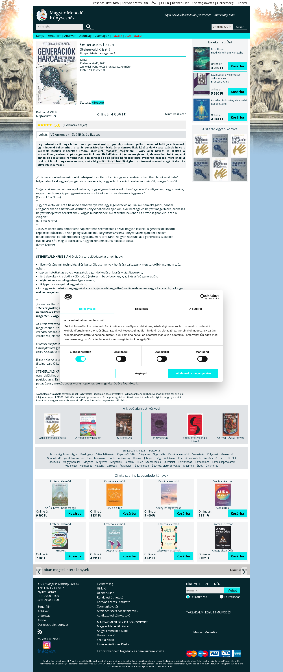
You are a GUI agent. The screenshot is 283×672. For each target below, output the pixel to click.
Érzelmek (188, 465)
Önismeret (212, 465)
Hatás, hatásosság (119, 458)
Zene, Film (54, 36)
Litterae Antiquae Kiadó (113, 644)
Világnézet (71, 465)
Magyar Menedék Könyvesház (100, 15)
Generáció (227, 454)
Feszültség (198, 454)
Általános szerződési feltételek (117, 611)
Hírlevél (242, 3)
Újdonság (85, 36)
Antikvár (70, 36)
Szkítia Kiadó (105, 640)
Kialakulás (169, 458)
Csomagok (102, 36)
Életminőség (141, 465)
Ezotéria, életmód (178, 454)
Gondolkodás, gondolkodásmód (65, 458)
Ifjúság (137, 458)
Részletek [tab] (141, 308)
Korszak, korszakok (189, 458)
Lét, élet (231, 458)
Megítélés (116, 462)
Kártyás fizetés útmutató (113, 602)
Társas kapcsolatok (223, 462)
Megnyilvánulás (71, 462)
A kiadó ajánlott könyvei (141, 408)
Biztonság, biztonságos (63, 454)
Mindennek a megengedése (193, 373)
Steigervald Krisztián (134, 450)
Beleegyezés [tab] (87, 308)
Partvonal (154, 450)
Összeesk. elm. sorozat (53, 625)
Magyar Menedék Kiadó (113, 626)
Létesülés (54, 462)
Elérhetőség (225, 3)
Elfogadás (144, 454)
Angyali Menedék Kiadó (113, 631)
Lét (222, 458)
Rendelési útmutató (110, 597)
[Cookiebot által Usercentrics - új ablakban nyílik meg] (203, 296)
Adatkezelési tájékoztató (113, 615)
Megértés (101, 462)
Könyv (40, 36)
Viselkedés (86, 465)
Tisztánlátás (185, 462)
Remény (129, 462)
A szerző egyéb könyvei (220, 129)
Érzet (200, 465)
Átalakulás (126, 465)
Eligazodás (159, 454)
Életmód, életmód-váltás (166, 465)
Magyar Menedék (205, 632)
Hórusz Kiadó (106, 635)
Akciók (42, 620)
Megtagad (141, 373)
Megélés (88, 462)
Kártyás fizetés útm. (135, 3)
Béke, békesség (105, 454)
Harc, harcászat (96, 458)
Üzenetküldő (180, 3)
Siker (140, 462)
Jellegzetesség (152, 458)
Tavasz (117, 36)
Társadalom (202, 462)
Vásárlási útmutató (106, 3)
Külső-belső (210, 458)
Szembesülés (153, 462)
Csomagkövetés (203, 3)
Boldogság (86, 454)
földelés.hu (169, 666)
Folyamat (212, 454)
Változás (112, 465)
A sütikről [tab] (195, 308)
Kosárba (237, 66)
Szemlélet (169, 462)
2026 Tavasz (133, 36)
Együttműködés (126, 454)
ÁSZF (154, 3)
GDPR (165, 3)
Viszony (99, 465)
